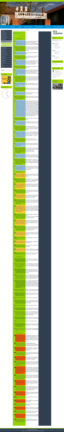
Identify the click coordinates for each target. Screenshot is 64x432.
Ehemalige (4, 45)
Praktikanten (4, 56)
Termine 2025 (4, 49)
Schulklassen (4, 41)
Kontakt (19, 26)
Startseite (13, 26)
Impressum (48, 26)
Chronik (3, 66)
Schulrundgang (4, 47)
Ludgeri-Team (4, 35)
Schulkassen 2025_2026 (6, 43)
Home (19, 30)
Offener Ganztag (4, 37)
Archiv (3, 64)
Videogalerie (4, 60)
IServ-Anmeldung (27, 26)
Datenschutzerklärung (58, 26)
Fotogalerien (4, 58)
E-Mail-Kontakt (57, 53)
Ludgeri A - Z (4, 62)
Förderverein (4, 39)
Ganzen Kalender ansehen (56, 64)
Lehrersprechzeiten (38, 26)
